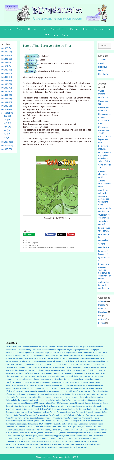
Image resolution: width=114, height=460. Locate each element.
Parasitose (70, 412)
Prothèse (48, 418)
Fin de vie (86, 376)
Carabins (60, 361)
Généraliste (88, 379)
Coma (54, 364)
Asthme (9, 355)
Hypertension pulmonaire (93, 385)
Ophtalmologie (69, 409)
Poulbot (9, 418)
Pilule (68, 415)
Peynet (22, 415)
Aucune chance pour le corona (104, 184)
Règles (64, 424)
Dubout (82, 370)
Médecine (95, 403)
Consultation (73, 364)
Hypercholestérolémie (33, 385)
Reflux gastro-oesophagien (68, 421)
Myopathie (63, 403)
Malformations (71, 400)
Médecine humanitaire (23, 406)
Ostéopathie (11, 412)
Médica (44, 406)
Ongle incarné (57, 409)
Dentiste (52, 367)
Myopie (72, 403)
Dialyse (93, 367)
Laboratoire (90, 394)
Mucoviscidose (45, 403)
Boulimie (24, 358)
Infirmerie (96, 391)
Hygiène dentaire (82, 382)
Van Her (34, 447)
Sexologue (80, 427)
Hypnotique (10, 388)
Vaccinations (26, 447)
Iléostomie (25, 391)
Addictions (50, 347)
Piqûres (73, 415)
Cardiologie (69, 361)
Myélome (79, 403)
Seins (52, 427)
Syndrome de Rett (82, 433)
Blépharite (17, 358)
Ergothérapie (41, 376)
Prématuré (67, 418)
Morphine (16, 403)
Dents (58, 367)
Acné (44, 347)
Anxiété (56, 353)
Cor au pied (95, 364)
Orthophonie (89, 409)
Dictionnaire (101, 367)
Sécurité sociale (85, 436)
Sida (94, 427)
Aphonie (70, 353)
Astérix (23, 355)
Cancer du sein (31, 361)
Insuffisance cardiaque (24, 394)
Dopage (48, 370)
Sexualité (88, 427)
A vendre (102, 60)
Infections (87, 391)
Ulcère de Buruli (86, 444)
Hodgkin (39, 382)
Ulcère (77, 444)
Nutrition (29, 243)
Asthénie (16, 355)
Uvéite (17, 447)
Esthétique (57, 376)
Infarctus (79, 391)
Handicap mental (22, 382)
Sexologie (71, 427)
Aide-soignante (82, 347)
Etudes (43, 29)
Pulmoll (30, 421)
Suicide (89, 430)
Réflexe (70, 424)
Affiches (8, 29)
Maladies (51, 400)
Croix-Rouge (20, 367)
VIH (56, 447)
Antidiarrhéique (35, 353)
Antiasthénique (12, 353)
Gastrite (19, 379)
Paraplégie (61, 412)
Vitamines (63, 447)
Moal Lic (9, 403)
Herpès (33, 382)
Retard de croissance (88, 421)
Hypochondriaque (34, 388)
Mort (23, 403)
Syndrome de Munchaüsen (46, 433)
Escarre (50, 376)
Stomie (77, 430)
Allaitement (21, 350)
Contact (66, 35)
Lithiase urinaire (42, 397)
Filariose (78, 376)
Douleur (55, 370)
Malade (92, 397)
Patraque (88, 412)
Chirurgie (104, 361)
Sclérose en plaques (26, 427)
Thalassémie (33, 439)
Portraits (74, 29)
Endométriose (21, 376)
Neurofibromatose (96, 406)
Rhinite (100, 421)
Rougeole (57, 424)
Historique (102, 67)
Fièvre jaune (98, 376)
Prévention (86, 418)
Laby (8, 397)
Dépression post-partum (84, 373)
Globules (36, 379)
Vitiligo (70, 447)
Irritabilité (64, 394)
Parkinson (80, 412)
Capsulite (53, 361)
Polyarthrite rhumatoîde (95, 415)
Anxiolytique (47, 353)
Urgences (97, 444)
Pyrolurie (36, 421)
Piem (51, 415)
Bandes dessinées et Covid (103, 121)
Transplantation (12, 441)
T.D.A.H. (9, 439)
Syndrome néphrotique (45, 436)
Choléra (9, 364)
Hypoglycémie (59, 388)
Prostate (41, 418)
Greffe (54, 379)
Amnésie (52, 350)
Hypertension (48, 385)
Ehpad (12, 376)
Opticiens (80, 409)
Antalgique (94, 350)
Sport (35, 243)
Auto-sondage (49, 355)
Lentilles (24, 397)
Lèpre (70, 397)
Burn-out (63, 358)
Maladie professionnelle (37, 400)
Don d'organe (28, 370)
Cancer (75, 358)
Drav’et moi (103, 97)
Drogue (62, 370)
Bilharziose (98, 355)
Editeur (103, 373)
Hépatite (81, 388)
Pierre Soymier (59, 415)
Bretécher (33, 358)
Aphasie (63, 353)
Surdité (95, 430)
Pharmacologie (42, 415)
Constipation (62, 364)
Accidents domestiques (31, 347)
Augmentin (31, 355)
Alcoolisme (98, 347)
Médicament (53, 406)
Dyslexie (9, 373)
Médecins (36, 406)
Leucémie (32, 397)
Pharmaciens (30, 415)
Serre (64, 427)
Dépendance (58, 373)
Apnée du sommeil (82, 353)
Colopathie (27, 364)
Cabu (70, 358)
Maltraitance (83, 400)
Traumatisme (43, 441)
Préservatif (76, 418)
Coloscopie (36, 364)
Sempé (58, 427)
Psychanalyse (11, 421)
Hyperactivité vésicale (14, 385)
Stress (82, 430)
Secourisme (40, 427)
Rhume (42, 424)
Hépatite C (99, 388)
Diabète (86, 367)
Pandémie (46, 412)
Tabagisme (22, 438)
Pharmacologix (104, 114)
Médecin (87, 403)
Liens (100, 70)
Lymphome (63, 397)
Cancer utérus (43, 361)
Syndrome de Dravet (27, 433)
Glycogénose (46, 379)
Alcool (91, 347)
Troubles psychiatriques (28, 444)
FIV (92, 376)
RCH (54, 421)
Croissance (10, 367)
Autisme (39, 355)
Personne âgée (12, 415)
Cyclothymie (31, 367)
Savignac (92, 424)
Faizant (65, 376)
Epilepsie (31, 376)
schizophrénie (11, 427)
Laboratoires (101, 394)
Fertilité (72, 376)
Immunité (33, 391)
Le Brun (16, 397)
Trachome (94, 439)
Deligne (45, 367)
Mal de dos (60, 400)
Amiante (45, 350)
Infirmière (104, 391)
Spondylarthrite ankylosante (56, 430)
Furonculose (11, 379)
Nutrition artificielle (36, 409)
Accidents (17, 347)
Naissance (64, 406)
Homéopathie (49, 382)
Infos (55, 35)
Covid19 (101, 244)
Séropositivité (99, 436)
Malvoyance (93, 400)
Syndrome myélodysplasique (24, 436)
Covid (103, 364)
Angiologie (77, 350)
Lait (11, 397)
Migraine (102, 400)
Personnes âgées (99, 412)
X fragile (84, 447)
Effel (7, 376)
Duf (87, 370)
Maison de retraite (81, 397)
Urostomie (10, 447)
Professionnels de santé (27, 418)
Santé (76, 424)
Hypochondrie (47, 388)
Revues (86, 29)
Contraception (84, 364)
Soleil (15, 430)
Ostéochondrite (101, 409)
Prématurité (58, 418)
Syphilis (58, 436)
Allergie (29, 349)
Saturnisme (83, 424)
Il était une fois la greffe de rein (104, 139)
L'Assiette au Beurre (76, 394)
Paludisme (37, 412)
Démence (48, 373)
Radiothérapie (46, 421)
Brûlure (57, 358)
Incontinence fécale (67, 391)
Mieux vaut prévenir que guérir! (103, 130)
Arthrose (94, 353)
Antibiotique (24, 352)
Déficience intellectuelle (35, 373)
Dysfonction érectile (97, 370)
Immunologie (43, 391)
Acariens (9, 347)
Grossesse (68, 379)
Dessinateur (66, 367)
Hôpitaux (16, 391)
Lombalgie (53, 397)
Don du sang (40, 370)
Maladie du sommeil (19, 400)
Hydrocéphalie (61, 382)
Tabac (14, 438)
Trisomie (53, 441)
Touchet (71, 439)
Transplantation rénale (28, 441)
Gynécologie (78, 379)
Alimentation (11, 350)
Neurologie (10, 409)
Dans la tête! (103, 247)
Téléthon (53, 444)
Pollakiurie (81, 415)
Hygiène (70, 382)
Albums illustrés (58, 29)
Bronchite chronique (45, 358)
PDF (46, 35)
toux (76, 439)
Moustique (29, 403)
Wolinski (76, 447)
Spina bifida (39, 430)
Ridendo (48, 424)
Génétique (98, 379)
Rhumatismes (32, 424)
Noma (17, 409)
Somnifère (30, 430)
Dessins (32, 29)
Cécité (39, 367)
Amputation (61, 350)
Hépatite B (90, 388)
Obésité (47, 409)
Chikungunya (94, 361)
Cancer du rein (19, 361)
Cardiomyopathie (82, 361)
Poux (14, 418)
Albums (20, 29)
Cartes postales (102, 29)
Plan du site (103, 74)
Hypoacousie (21, 388)
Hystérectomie (72, 388)
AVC (57, 355)
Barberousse (75, 355)
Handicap (10, 382)
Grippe (60, 379)
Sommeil (21, 430)
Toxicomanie (84, 439)
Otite (30, 412)
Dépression (69, 373)
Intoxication (55, 394)
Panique (53, 412)
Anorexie (85, 350)
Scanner (99, 424)
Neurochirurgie (82, 406)
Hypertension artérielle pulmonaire (68, 385)
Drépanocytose (72, 370)
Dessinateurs (77, 367)
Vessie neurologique (46, 447)
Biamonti (89, 355)
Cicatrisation (17, 364)
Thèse (60, 438)
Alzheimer (37, 349)
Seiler (47, 427)
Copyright (102, 63)
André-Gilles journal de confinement (103, 285)
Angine (69, 349)
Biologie (9, 358)
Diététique (18, 370)
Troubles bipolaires (65, 441)
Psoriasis (95, 418)
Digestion (10, 370)
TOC (65, 439)
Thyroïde (53, 439)
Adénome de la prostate (65, 347)
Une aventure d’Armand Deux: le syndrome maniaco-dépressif (49, 248)
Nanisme (72, 406)
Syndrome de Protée (66, 433)
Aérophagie (64, 355)
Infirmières (10, 394)
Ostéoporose (22, 412)
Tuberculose (43, 444)
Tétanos (60, 444)
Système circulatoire (70, 436)
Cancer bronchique (86, 358)
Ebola (97, 373)
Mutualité (55, 403)
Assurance (102, 353)
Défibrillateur (18, 373)
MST (36, 403)
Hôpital (9, 391)
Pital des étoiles (31, 245)
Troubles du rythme (81, 441)
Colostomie (46, 364)
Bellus (83, 355)
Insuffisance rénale (42, 394)
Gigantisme (28, 379)
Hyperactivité (94, 382)
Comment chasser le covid (102, 174)
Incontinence (54, 391)
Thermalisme (43, 439)
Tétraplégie (69, 444)
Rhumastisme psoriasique (16, 424)
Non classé (103, 312)
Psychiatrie (21, 421)
